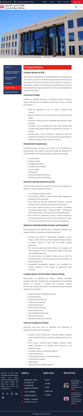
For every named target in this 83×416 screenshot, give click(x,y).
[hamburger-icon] (80, 6)
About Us (8, 67)
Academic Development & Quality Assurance (12, 72)
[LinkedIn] (16, 393)
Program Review (10, 87)
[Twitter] (7, 393)
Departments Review (11, 92)
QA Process (8, 83)
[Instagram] (11, 393)
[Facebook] (3, 393)
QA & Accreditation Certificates (11, 78)
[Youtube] (3, 397)
